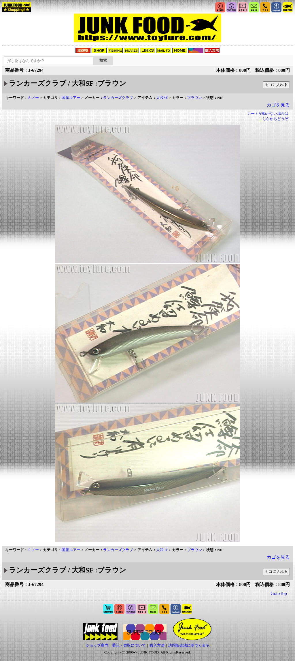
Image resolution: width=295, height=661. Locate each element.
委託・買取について (129, 645)
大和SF (162, 97)
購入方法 (157, 645)
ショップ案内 (97, 645)
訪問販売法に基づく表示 (188, 645)
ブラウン (194, 97)
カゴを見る (278, 104)
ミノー (33, 97)
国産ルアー (71, 97)
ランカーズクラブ (118, 97)
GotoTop (279, 593)
